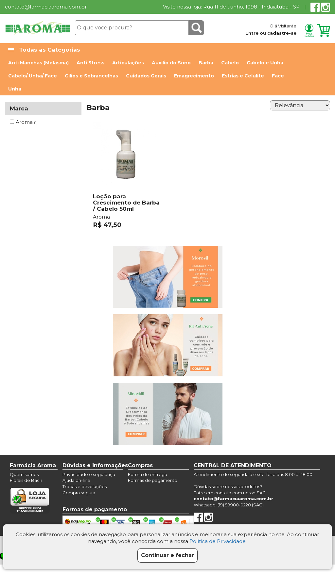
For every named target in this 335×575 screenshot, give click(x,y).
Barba (206, 63)
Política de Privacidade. (218, 541)
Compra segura (78, 492)
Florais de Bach (26, 480)
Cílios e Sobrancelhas (91, 76)
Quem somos (24, 474)
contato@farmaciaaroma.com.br (46, 7)
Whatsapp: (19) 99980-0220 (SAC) (229, 504)
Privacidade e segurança (88, 474)
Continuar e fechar (167, 555)
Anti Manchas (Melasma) (38, 63)
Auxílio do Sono (171, 63)
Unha (14, 89)
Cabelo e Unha (265, 63)
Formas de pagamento (152, 480)
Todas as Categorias (44, 49)
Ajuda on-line (76, 480)
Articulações (128, 63)
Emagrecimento (194, 76)
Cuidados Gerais (146, 76)
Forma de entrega (147, 474)
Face (278, 76)
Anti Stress (90, 63)
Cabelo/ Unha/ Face (32, 76)
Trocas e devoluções (84, 486)
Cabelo (230, 63)
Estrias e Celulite (243, 76)
